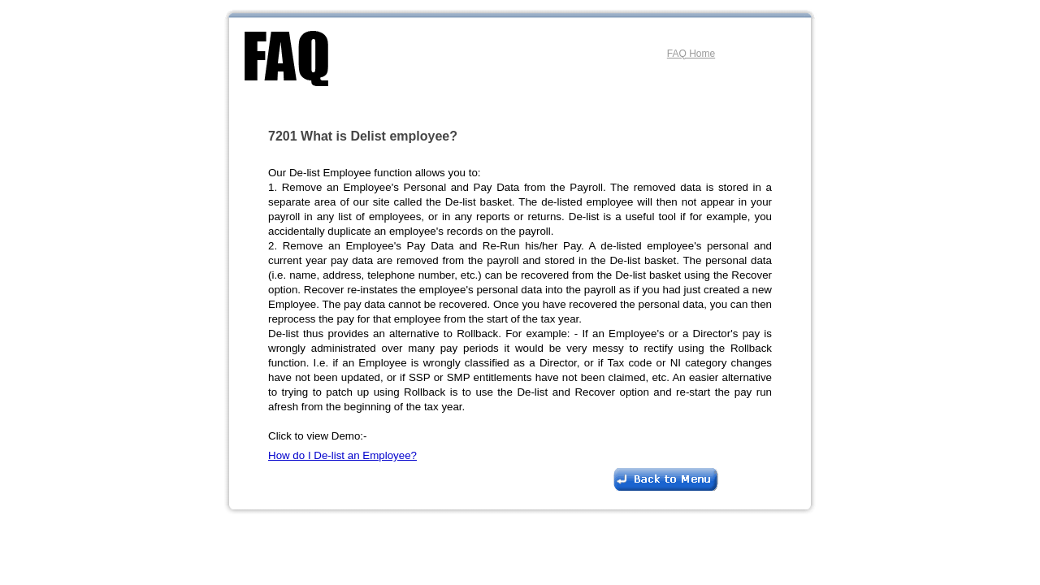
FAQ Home (691, 53)
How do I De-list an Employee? (342, 455)
